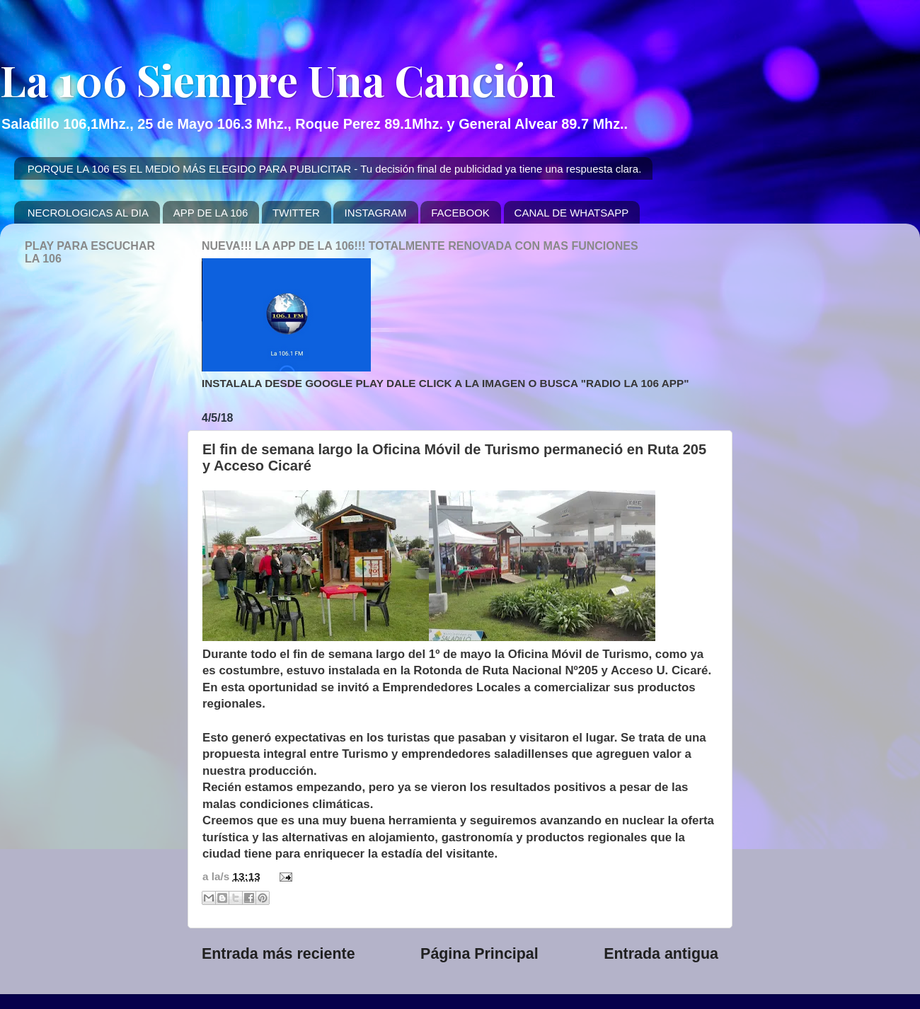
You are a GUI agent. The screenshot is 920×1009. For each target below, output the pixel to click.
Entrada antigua (661, 953)
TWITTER (296, 213)
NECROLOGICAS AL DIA (88, 213)
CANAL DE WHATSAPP (571, 213)
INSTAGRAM (375, 213)
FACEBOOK (460, 213)
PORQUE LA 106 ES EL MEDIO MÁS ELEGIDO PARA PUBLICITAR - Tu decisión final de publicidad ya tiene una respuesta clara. (335, 169)
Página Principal (479, 953)
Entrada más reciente (278, 953)
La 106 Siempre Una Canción (278, 79)
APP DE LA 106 (210, 213)
